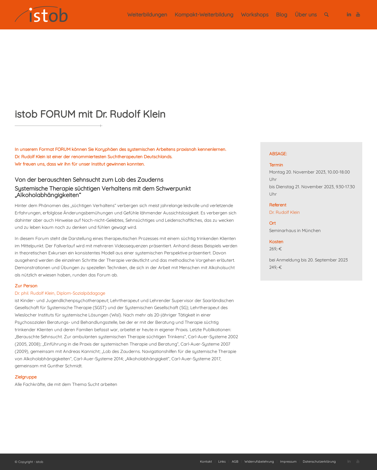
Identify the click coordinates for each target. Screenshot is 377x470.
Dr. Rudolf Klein (284, 212)
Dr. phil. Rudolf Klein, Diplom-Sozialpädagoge (60, 293)
